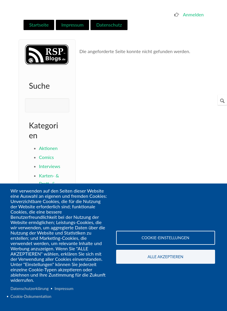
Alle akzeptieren (165, 256)
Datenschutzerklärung (29, 288)
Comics (46, 157)
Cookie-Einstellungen (165, 237)
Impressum (72, 24)
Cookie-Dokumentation (30, 296)
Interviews (49, 166)
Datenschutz (109, 24)
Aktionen (48, 148)
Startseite (39, 24)
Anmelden (193, 14)
